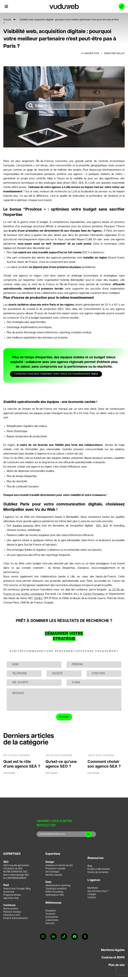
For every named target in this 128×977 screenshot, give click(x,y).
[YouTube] (74, 936)
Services (50, 923)
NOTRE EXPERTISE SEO (15, 872)
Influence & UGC (11, 915)
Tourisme (50, 914)
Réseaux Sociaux (12, 912)
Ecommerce (52, 917)
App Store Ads (11, 898)
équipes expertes (22, 525)
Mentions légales (113, 950)
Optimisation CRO (55, 895)
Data (48, 882)
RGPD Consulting (54, 892)
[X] (85, 936)
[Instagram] (43, 936)
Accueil (7, 20)
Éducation (51, 911)
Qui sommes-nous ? (98, 891)
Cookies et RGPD (113, 957)
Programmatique (12, 895)
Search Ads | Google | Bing (16, 888)
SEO (98, 525)
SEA (105, 525)
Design (50, 862)
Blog (90, 866)
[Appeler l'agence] (122, 6)
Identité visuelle (54, 875)
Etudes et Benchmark (99, 869)
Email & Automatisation (15, 918)
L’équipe (92, 894)
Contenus (9, 905)
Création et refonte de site (59, 865)
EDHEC (38, 598)
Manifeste (93, 888)
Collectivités (52, 920)
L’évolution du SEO (13, 868)
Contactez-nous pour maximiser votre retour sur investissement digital (56, 373)
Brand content (10, 909)
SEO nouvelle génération (16, 865)
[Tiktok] (64, 936)
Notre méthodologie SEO (16, 875)
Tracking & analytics (56, 888)
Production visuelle (55, 868)
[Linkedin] (53, 936)
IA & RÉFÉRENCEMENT (14, 878)
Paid (6, 885)
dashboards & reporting (58, 885)
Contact (92, 897)
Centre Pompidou (93, 594)
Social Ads (8, 892)
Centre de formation (98, 872)
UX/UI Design (52, 872)
